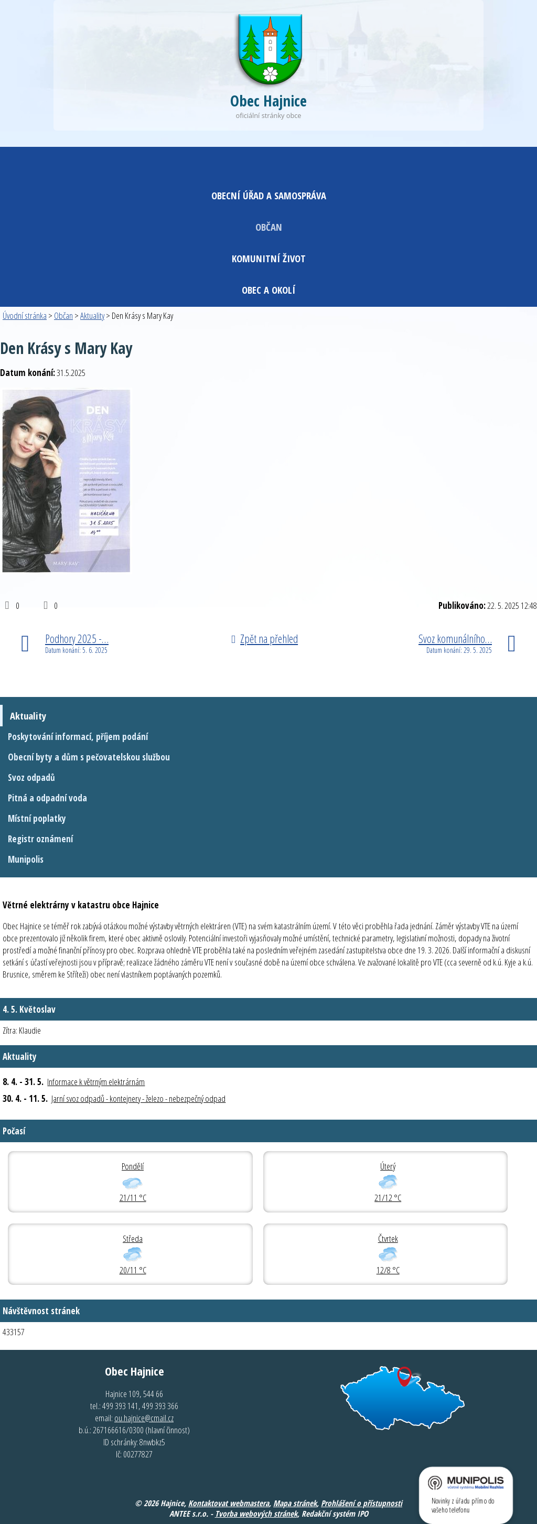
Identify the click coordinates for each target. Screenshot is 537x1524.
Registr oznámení (40, 839)
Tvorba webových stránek (256, 1513)
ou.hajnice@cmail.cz (144, 1418)
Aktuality (92, 315)
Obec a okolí (268, 289)
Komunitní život (269, 258)
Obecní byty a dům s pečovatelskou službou (89, 757)
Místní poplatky (37, 818)
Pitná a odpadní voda (47, 798)
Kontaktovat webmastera (228, 1503)
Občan (268, 226)
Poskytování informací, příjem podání (78, 737)
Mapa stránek (295, 1503)
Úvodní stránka (25, 315)
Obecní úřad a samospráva (268, 195)
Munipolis (26, 859)
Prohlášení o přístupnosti (361, 1503)
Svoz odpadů (31, 777)
